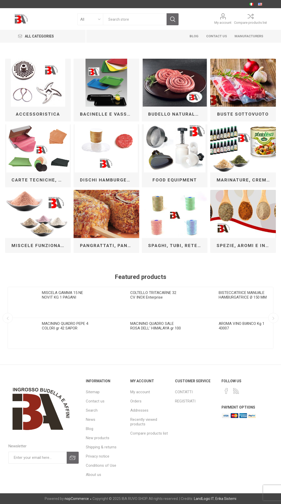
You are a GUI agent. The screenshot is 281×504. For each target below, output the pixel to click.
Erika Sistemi (225, 499)
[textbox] (135, 19)
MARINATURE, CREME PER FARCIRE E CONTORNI (245, 179)
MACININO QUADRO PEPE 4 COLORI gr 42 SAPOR (65, 325)
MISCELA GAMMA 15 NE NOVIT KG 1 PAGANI (62, 295)
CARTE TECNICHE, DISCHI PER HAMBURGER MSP (39, 179)
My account (222, 22)
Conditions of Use (101, 465)
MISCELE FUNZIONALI (38, 245)
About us (93, 474)
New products (97, 438)
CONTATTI (184, 392)
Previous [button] (8, 318)
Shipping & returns (101, 447)
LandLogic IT (204, 499)
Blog (89, 428)
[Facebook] (226, 391)
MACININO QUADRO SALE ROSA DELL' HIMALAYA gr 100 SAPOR (155, 328)
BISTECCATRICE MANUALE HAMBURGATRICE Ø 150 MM (243, 295)
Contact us (95, 401)
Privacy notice (97, 456)
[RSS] (236, 391)
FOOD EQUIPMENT (175, 179)
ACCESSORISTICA (38, 114)
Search (92, 410)
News (90, 419)
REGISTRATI (185, 401)
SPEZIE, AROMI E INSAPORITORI (245, 245)
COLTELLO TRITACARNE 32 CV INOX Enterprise (153, 295)
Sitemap (93, 392)
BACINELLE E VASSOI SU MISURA (108, 114)
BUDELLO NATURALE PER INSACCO (176, 114)
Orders (136, 401)
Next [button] (273, 318)
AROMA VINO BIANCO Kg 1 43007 (241, 325)
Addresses (139, 410)
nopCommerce (77, 499)
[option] (52, 318)
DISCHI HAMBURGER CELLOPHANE (108, 179)
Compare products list (250, 22)
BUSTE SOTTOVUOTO (243, 114)
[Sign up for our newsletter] (37, 458)
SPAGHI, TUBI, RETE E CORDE (176, 245)
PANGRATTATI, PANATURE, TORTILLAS (108, 245)
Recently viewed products (143, 421)
